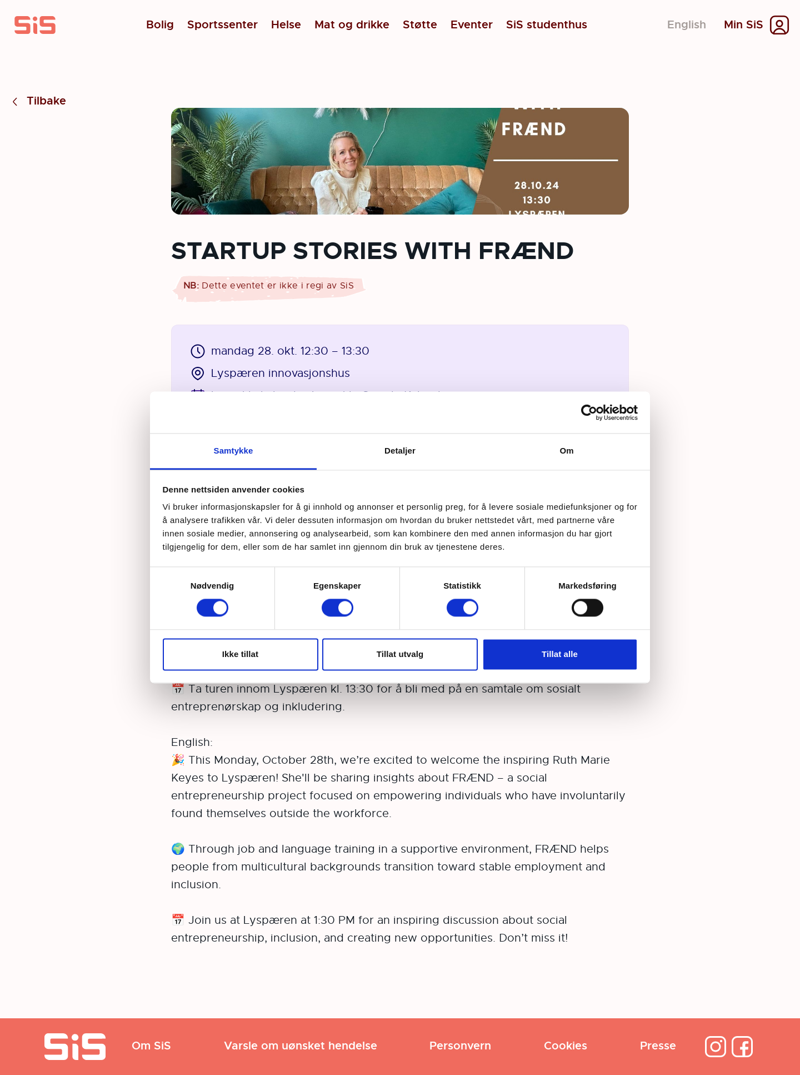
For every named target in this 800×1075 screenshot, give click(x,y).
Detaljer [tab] (400, 450)
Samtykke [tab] (233, 450)
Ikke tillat (240, 654)
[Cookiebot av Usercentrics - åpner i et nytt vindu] (589, 412)
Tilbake (37, 101)
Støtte (420, 25)
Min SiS (743, 25)
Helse (286, 25)
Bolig (160, 25)
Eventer (472, 25)
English (686, 25)
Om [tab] (566, 450)
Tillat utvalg (400, 654)
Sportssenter (222, 25)
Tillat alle (560, 654)
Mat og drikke (351, 25)
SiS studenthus (546, 25)
